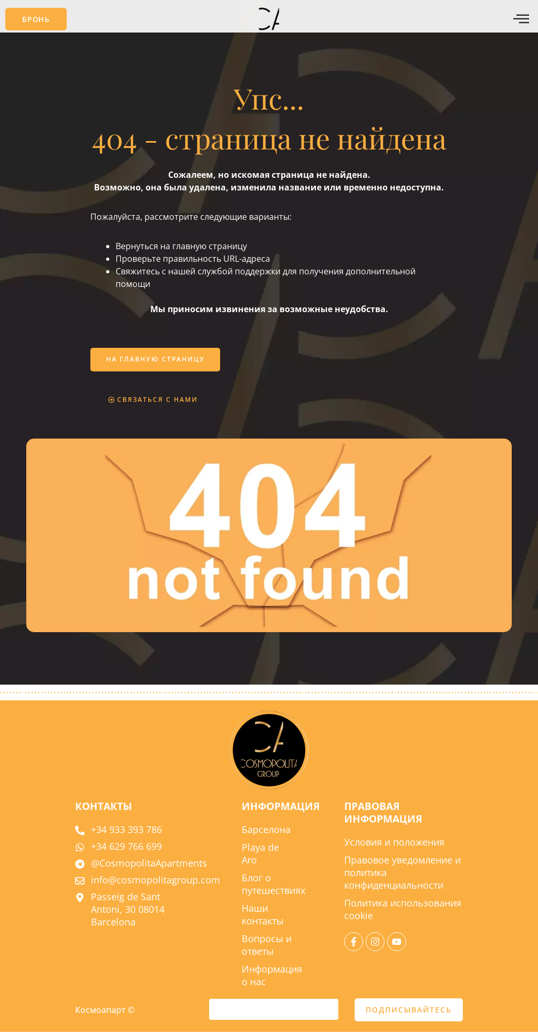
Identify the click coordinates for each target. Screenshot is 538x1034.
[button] (36, 19)
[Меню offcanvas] (521, 19)
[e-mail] (273, 1011)
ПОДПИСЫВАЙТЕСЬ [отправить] (409, 1012)
